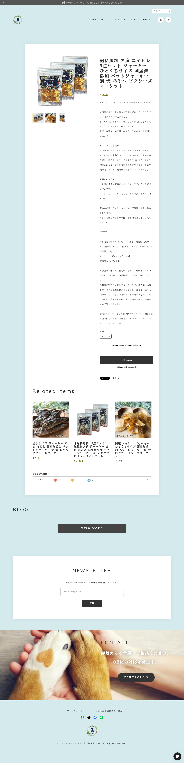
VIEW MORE (92, 528)
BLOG (134, 20)
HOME (92, 20)
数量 (102, 331)
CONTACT (148, 20)
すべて (41, 480)
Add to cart (126, 360)
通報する (116, 378)
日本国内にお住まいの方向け (126, 367)
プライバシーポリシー (78, 711)
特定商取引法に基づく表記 (109, 711)
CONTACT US (136, 677)
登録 (92, 603)
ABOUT (104, 20)
